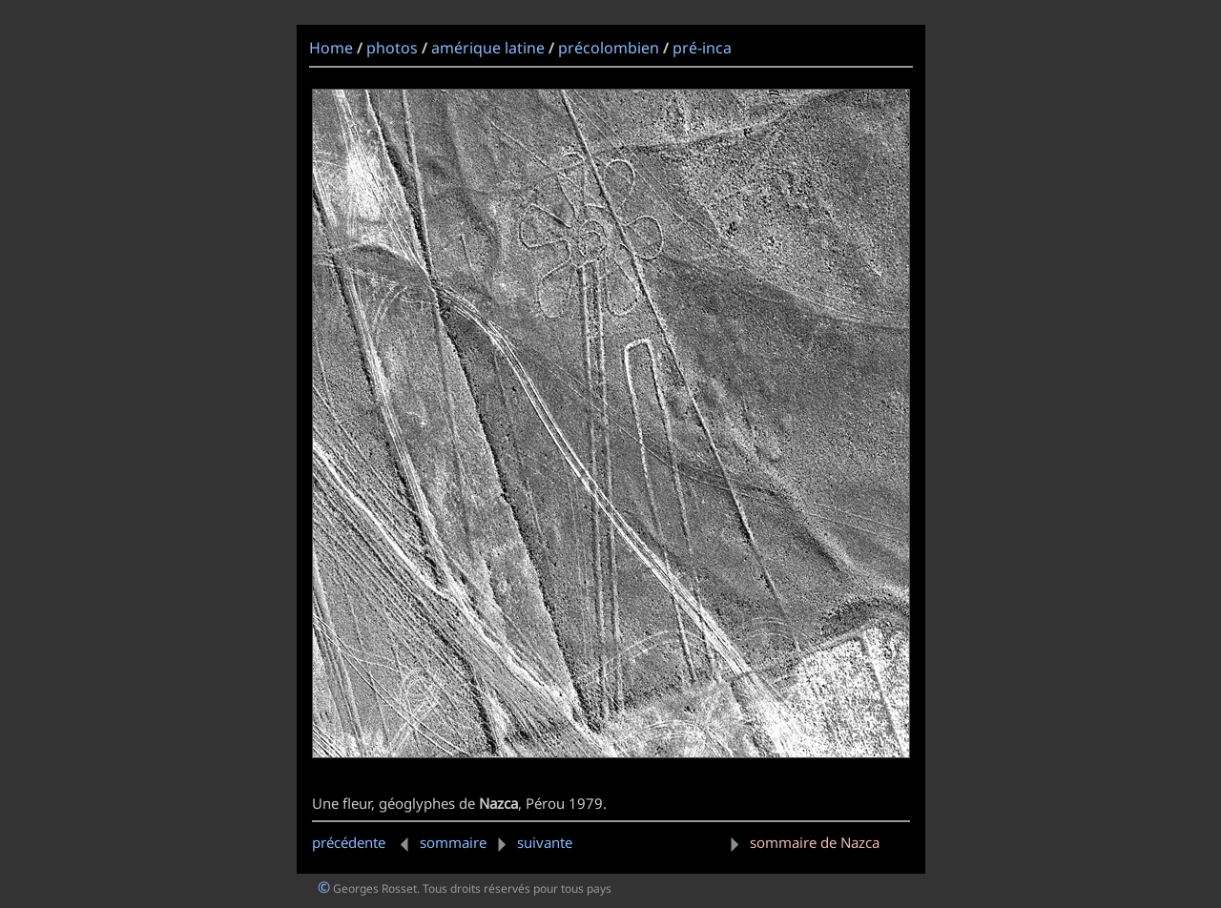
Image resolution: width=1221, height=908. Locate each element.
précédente (364, 842)
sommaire (453, 842)
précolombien (608, 47)
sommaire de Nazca (801, 842)
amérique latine (488, 47)
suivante (531, 842)
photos (392, 47)
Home (331, 47)
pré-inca (702, 47)
